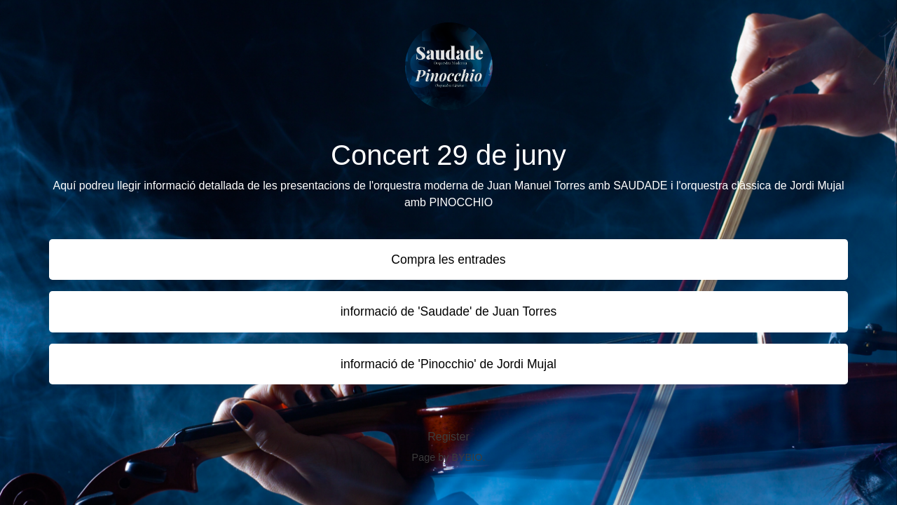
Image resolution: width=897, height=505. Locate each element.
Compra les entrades (448, 259)
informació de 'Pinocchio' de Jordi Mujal (448, 364)
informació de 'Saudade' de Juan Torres (449, 311)
